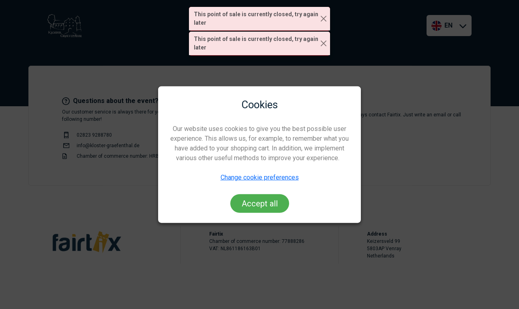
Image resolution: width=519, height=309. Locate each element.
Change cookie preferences (260, 177)
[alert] (259, 18)
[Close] (324, 19)
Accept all (260, 203)
